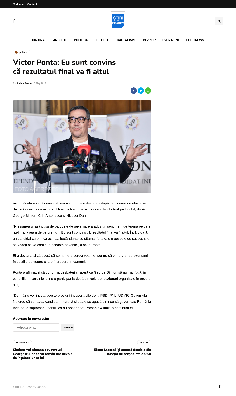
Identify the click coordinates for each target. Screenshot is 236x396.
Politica (81, 40)
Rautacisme (126, 40)
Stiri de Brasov (24, 83)
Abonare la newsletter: (32, 319)
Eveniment (171, 40)
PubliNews (195, 40)
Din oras (39, 40)
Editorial (102, 40)
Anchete (60, 40)
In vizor (149, 40)
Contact (32, 4)
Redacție (18, 4)
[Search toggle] (219, 21)
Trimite (67, 327)
